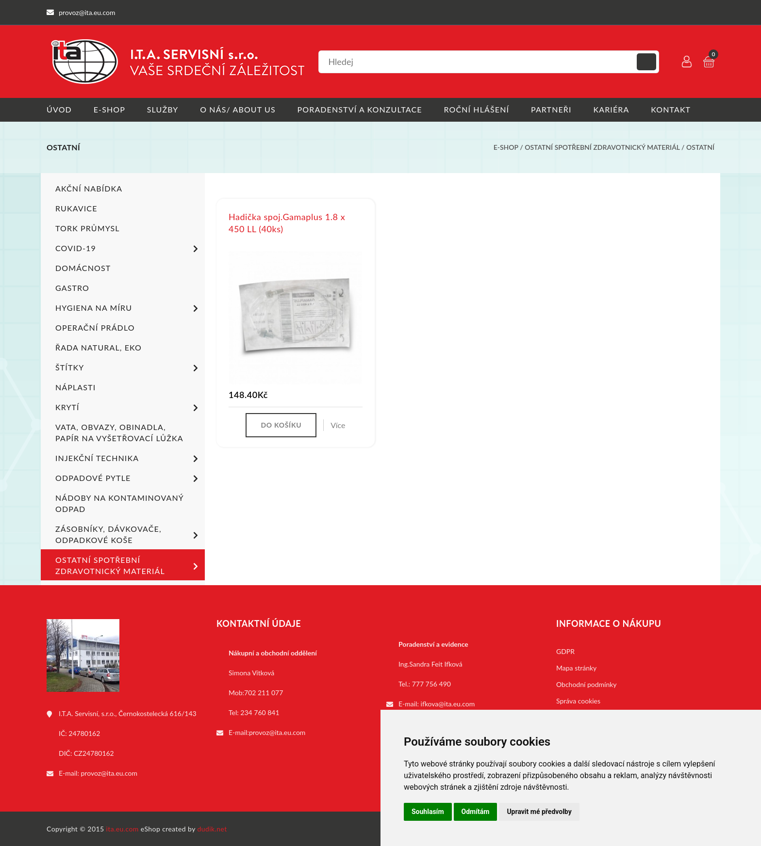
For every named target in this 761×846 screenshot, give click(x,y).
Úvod (59, 109)
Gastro (72, 287)
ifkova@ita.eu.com (448, 703)
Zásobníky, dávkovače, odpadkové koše (128, 534)
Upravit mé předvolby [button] (539, 811)
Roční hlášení (477, 109)
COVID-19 (128, 248)
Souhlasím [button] (428, 811)
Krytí (128, 407)
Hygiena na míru (128, 308)
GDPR (565, 651)
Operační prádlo (95, 327)
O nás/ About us (238, 109)
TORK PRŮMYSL (87, 227)
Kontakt (671, 109)
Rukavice (76, 207)
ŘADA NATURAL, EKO (98, 346)
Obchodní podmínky (586, 684)
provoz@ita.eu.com (109, 772)
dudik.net (212, 828)
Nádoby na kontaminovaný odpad (119, 503)
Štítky (128, 368)
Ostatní (700, 147)
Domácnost (83, 267)
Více (338, 425)
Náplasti (75, 386)
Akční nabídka (88, 187)
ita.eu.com (122, 828)
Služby (163, 109)
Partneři (551, 109)
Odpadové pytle (128, 478)
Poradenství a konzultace (360, 109)
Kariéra (611, 109)
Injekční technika (128, 458)
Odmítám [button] (476, 811)
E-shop (109, 109)
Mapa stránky (576, 667)
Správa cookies (578, 700)
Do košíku (281, 425)
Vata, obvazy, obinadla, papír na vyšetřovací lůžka (119, 432)
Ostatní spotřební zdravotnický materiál (602, 147)
